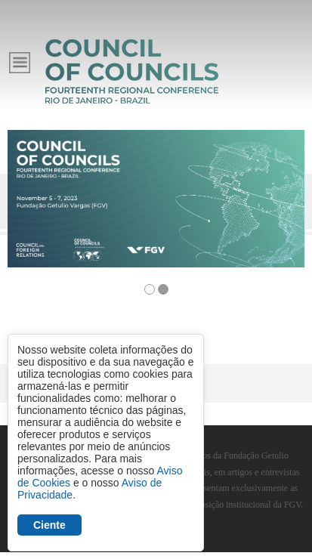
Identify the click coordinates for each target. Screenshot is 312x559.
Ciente (49, 525)
